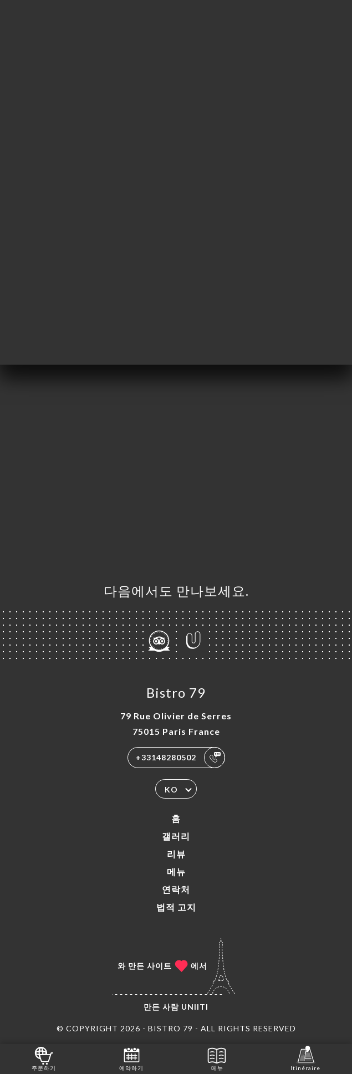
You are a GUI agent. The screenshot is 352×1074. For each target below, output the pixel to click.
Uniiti (194, 1006)
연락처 (176, 889)
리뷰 (176, 853)
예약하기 (131, 1058)
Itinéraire (305, 1058)
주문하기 (44, 1058)
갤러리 (176, 836)
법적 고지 (176, 907)
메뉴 (176, 871)
